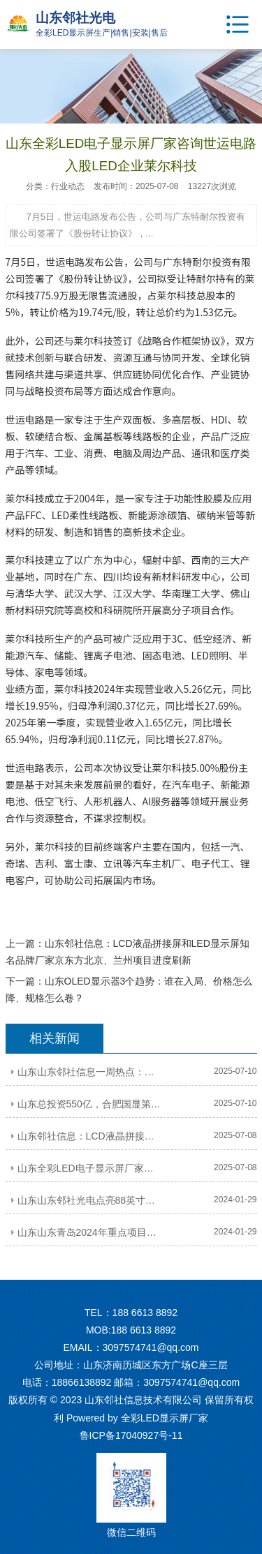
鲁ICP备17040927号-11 (131, 1435)
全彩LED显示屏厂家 (164, 1418)
